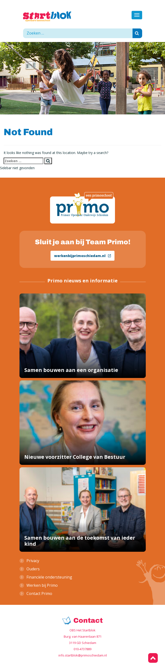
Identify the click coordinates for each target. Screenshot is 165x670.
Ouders (33, 569)
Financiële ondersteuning (49, 577)
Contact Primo (39, 593)
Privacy (32, 560)
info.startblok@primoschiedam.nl (82, 655)
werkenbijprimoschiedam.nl (82, 255)
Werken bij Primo (42, 585)
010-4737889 (82, 649)
